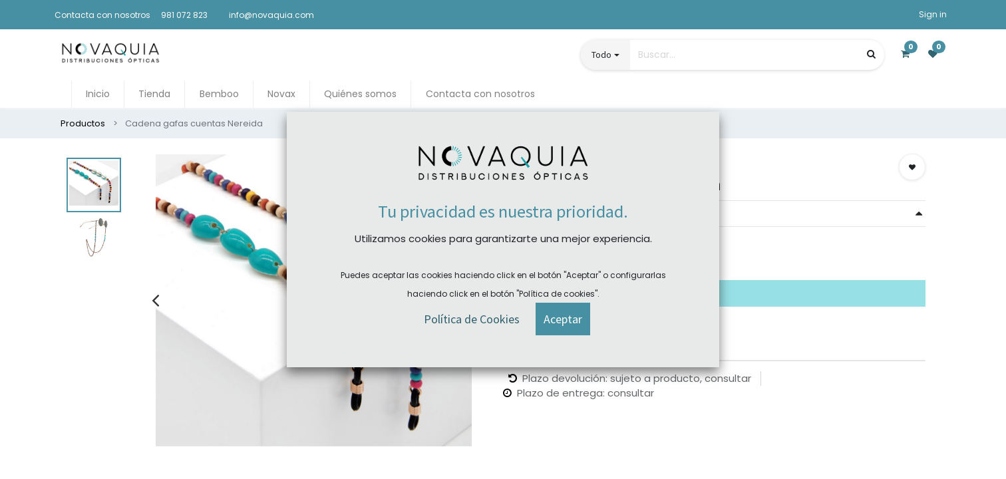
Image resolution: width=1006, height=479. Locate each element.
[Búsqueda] (871, 54)
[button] (912, 167)
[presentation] (155, 300)
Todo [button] (601, 55)
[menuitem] (98, 94)
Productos (83, 123)
